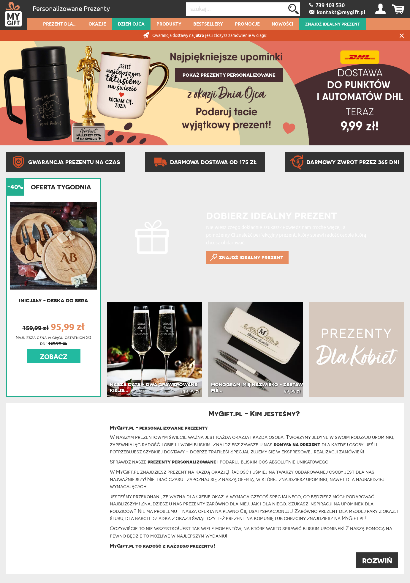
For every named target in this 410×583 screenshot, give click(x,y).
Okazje (97, 24)
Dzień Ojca (131, 24)
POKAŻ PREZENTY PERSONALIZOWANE (229, 75)
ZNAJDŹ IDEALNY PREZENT (332, 24)
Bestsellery (208, 24)
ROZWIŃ (377, 561)
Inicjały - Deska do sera (53, 300)
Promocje (247, 24)
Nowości (282, 24)
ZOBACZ (53, 357)
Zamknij (401, 35)
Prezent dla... (60, 24)
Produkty (168, 24)
